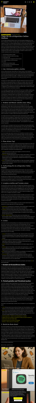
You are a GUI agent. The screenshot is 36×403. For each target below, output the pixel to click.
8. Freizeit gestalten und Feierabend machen (11, 64)
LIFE (7, 348)
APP (2, 370)
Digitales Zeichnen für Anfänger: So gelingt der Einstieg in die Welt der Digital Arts (17, 317)
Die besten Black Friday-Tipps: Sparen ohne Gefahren (13, 367)
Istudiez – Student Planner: (7, 215)
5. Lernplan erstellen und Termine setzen (10, 60)
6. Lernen (4, 61)
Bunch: (3, 310)
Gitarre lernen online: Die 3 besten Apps (9, 318)
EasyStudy (4, 209)
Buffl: (3, 251)
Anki (3, 239)
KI (2, 392)
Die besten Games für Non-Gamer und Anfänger (11, 320)
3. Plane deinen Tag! (6, 57)
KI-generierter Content (7, 392)
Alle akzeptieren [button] (18, 398)
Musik (5, 370)
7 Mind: (3, 307)
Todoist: (3, 151)
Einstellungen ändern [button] (18, 400)
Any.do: (3, 160)
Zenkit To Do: (4, 154)
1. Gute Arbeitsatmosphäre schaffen (8, 54)
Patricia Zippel (17, 34)
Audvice (3, 244)
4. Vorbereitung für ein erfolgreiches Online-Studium (12, 58)
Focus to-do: (4, 254)
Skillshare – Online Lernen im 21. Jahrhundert (10, 321)
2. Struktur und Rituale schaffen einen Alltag (10, 56)
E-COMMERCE (4, 348)
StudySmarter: (4, 206)
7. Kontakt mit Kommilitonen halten (8, 63)
